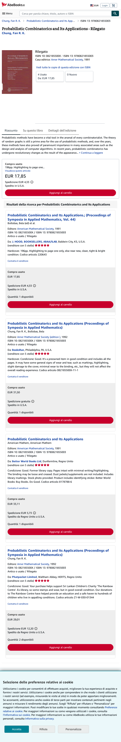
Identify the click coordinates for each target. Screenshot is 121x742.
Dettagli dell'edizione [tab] (62, 130)
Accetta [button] (16, 729)
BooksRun (18, 349)
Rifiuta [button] (43, 729)
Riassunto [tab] (11, 130)
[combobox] (65, 13)
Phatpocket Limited (24, 576)
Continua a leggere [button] (92, 152)
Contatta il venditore (18, 261)
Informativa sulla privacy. (39, 718)
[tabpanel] (59, 145)
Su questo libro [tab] (33, 130)
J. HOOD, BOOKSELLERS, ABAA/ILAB (34, 241)
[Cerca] (115, 13)
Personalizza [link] (73, 729)
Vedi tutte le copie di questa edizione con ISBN (63, 67)
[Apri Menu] (8, 13)
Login (105, 5)
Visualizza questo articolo (17, 170)
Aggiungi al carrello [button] (60, 192)
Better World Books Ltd (26, 461)
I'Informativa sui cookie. (17, 714)
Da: (50, 76)
